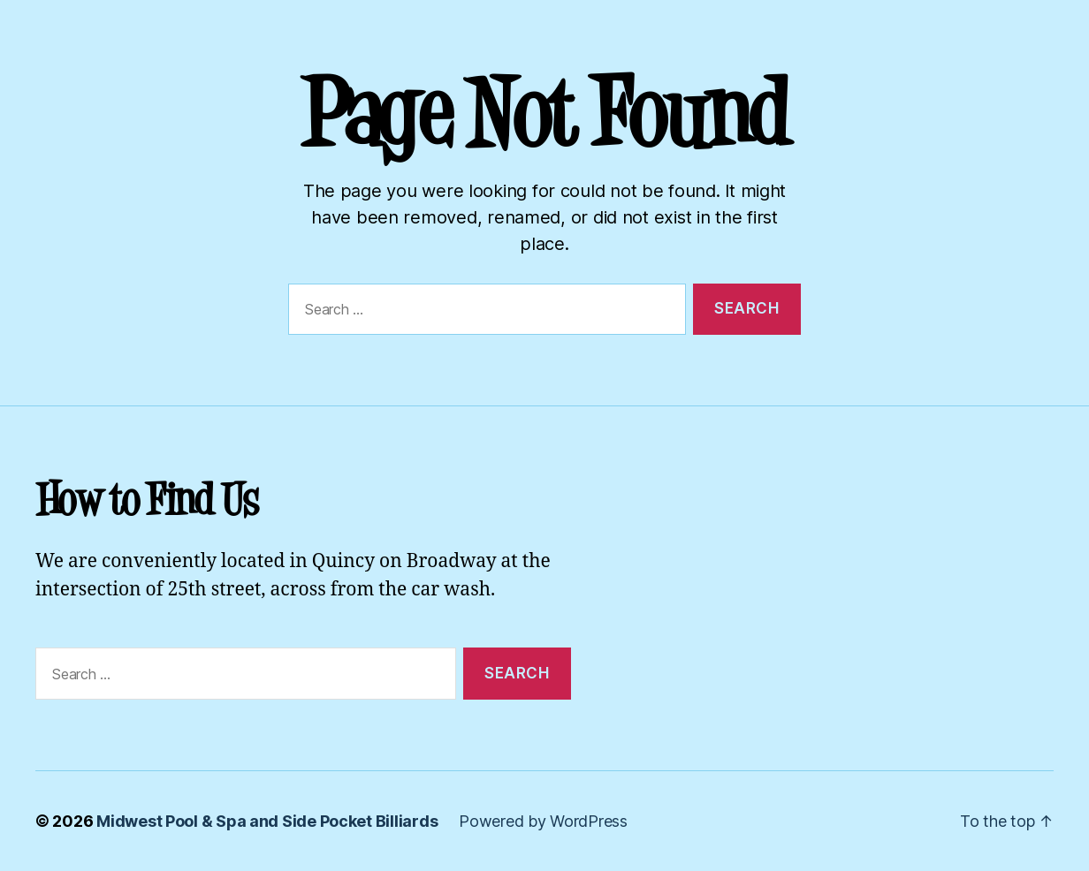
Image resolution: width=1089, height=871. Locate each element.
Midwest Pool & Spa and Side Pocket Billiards (267, 821)
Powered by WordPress (543, 821)
